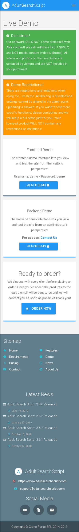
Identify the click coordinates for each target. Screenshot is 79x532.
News (46, 363)
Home (10, 350)
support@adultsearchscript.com (42, 489)
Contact (11, 369)
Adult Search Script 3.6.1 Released (32, 440)
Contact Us (48, 238)
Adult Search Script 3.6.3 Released (32, 416)
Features (48, 350)
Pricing (11, 363)
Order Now (38, 308)
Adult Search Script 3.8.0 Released (32, 404)
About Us (48, 369)
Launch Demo (37, 185)
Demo (46, 357)
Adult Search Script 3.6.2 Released (32, 428)
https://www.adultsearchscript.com (42, 481)
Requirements (15, 357)
